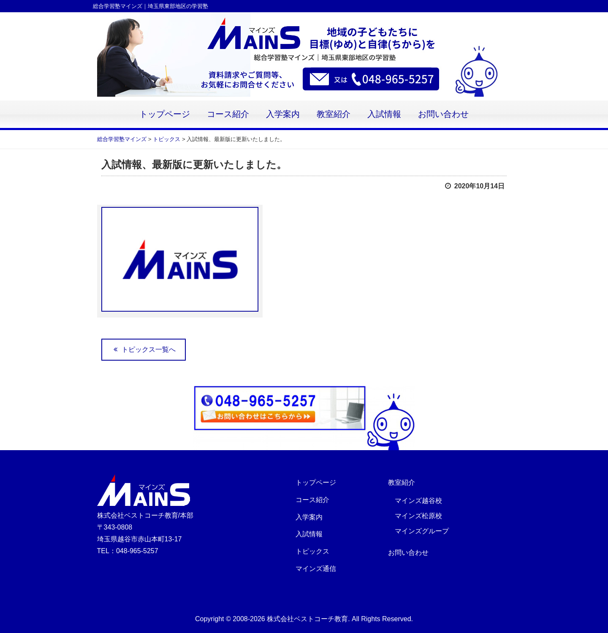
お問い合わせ (443, 114)
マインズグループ (422, 531)
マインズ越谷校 (418, 500)
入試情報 (384, 114)
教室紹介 (333, 114)
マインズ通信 (316, 568)
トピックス (312, 551)
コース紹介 (228, 114)
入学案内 (283, 114)
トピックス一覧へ (143, 349)
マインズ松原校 (418, 515)
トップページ (164, 114)
